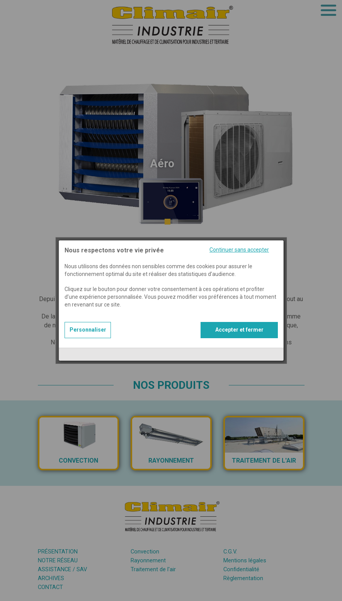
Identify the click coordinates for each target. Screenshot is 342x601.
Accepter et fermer (239, 318)
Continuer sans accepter (239, 238)
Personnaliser (88, 318)
